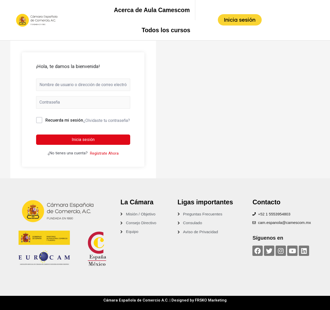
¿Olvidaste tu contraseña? (106, 120)
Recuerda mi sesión (64, 120)
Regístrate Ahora (104, 153)
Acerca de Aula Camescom (152, 10)
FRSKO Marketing (211, 300)
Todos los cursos (166, 30)
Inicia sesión (83, 139)
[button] (240, 20)
